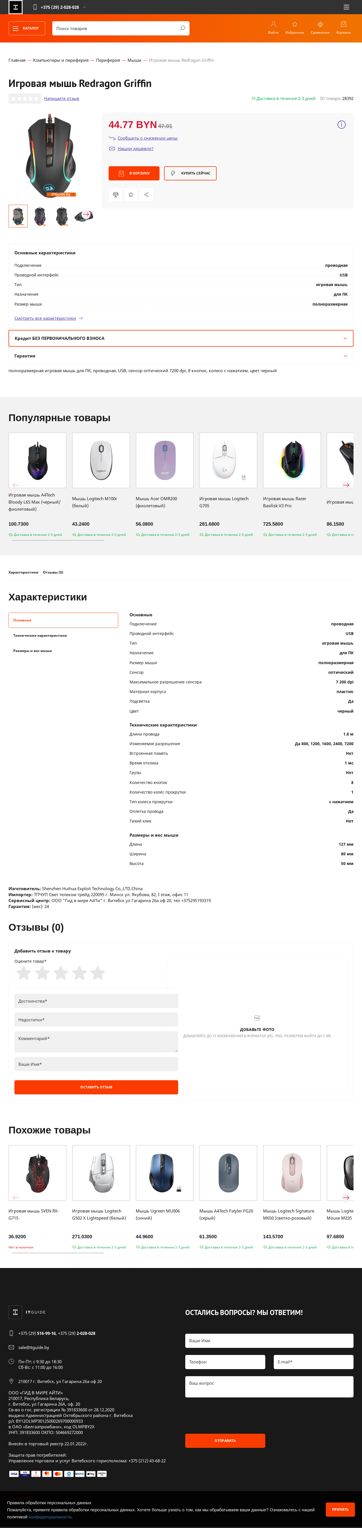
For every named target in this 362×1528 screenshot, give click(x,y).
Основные (22, 620)
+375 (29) (37, 1334)
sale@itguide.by (33, 1348)
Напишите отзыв (61, 99)
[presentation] (228, 1417)
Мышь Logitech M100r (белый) (94, 502)
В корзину (134, 174)
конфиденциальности (50, 1516)
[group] (50, 155)
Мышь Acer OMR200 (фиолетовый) (156, 502)
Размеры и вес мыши (32, 651)
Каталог (24, 28)
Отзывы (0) (53, 572)
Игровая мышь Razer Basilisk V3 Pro (284, 502)
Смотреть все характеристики (48, 318)
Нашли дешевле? (131, 148)
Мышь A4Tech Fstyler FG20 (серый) (226, 1215)
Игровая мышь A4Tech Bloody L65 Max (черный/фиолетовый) (34, 502)
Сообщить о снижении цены (143, 138)
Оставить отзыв (96, 1088)
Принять (340, 1509)
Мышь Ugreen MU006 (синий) (158, 1215)
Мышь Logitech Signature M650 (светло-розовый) (288, 1215)
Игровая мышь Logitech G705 (224, 502)
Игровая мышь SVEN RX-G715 (33, 1215)
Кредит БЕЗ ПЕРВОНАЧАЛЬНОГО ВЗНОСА (181, 338)
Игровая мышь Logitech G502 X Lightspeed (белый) (99, 1215)
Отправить (225, 1441)
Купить (190, 174)
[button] (15, 214)
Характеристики (23, 572)
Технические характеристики (40, 635)
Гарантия (181, 356)
